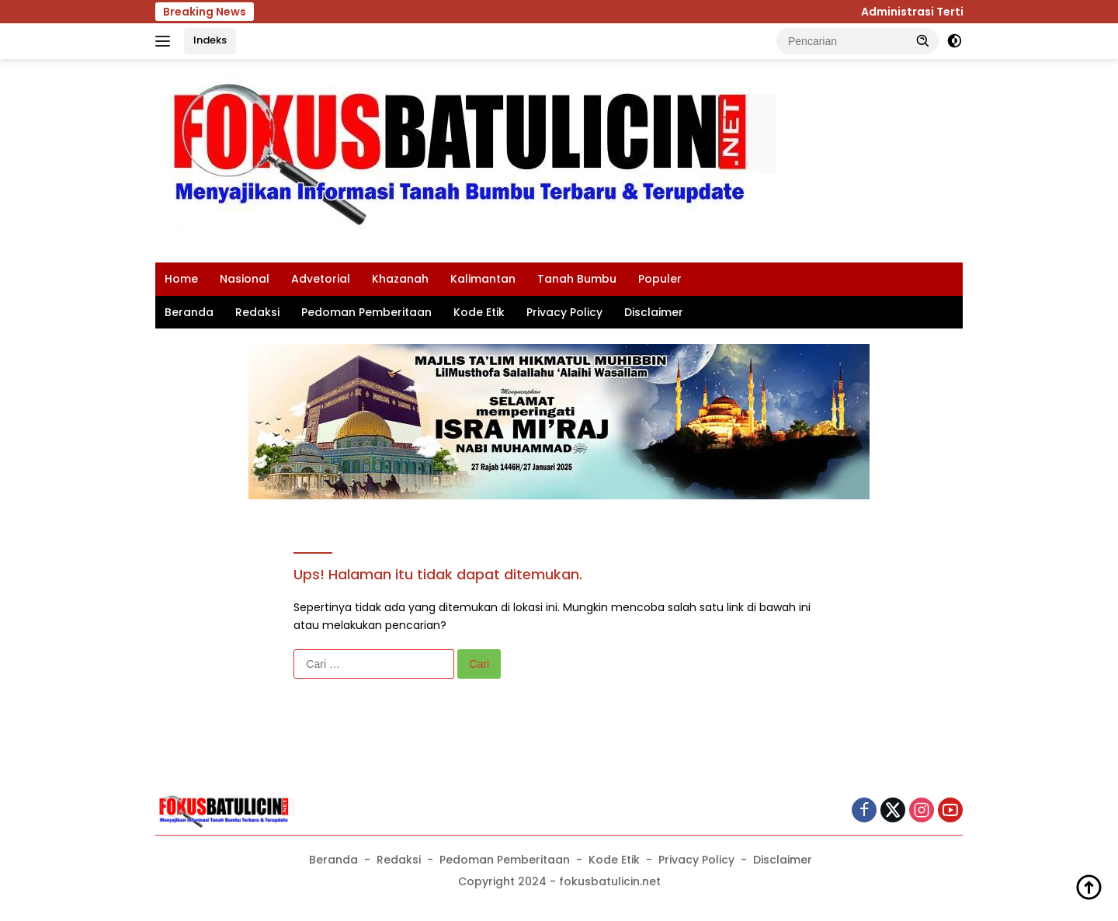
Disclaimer (653, 312)
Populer (660, 279)
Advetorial (320, 279)
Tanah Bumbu (576, 279)
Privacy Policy (564, 312)
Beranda (189, 312)
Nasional (244, 279)
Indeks (210, 40)
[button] (923, 40)
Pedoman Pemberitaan (366, 312)
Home (181, 279)
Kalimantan (483, 279)
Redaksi (257, 312)
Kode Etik (479, 312)
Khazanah (400, 279)
